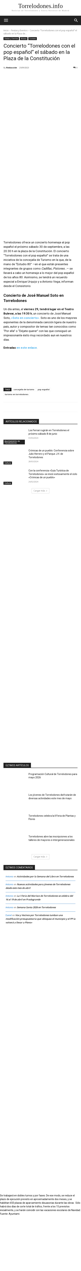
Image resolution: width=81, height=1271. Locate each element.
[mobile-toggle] (5, 20)
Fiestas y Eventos (19, 30)
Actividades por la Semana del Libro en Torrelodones (45, 931)
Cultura (8, 518)
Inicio (6, 30)
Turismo (32, 38)
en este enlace (27, 403)
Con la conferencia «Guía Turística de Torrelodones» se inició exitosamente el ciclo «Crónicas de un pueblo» (53, 529)
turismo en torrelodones (16, 449)
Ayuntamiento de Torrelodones (12, 497)
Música (23, 38)
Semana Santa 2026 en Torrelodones (36, 962)
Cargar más (40, 545)
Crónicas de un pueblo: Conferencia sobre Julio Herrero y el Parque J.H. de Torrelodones (51, 509)
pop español (44, 444)
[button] (76, 20)
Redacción (11, 67)
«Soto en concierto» (25, 373)
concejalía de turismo (24, 444)
